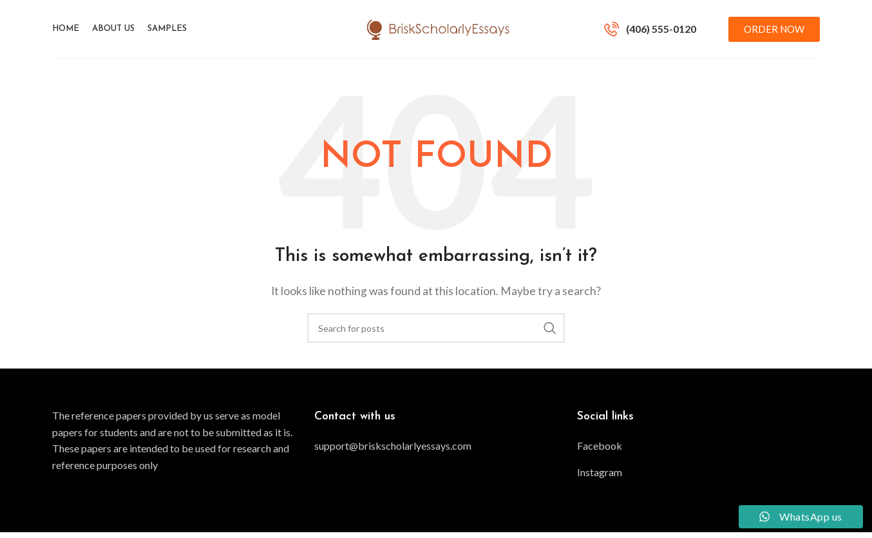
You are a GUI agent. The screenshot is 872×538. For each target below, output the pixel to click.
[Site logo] (436, 30)
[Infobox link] (650, 32)
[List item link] (435, 451)
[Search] (436, 334)
